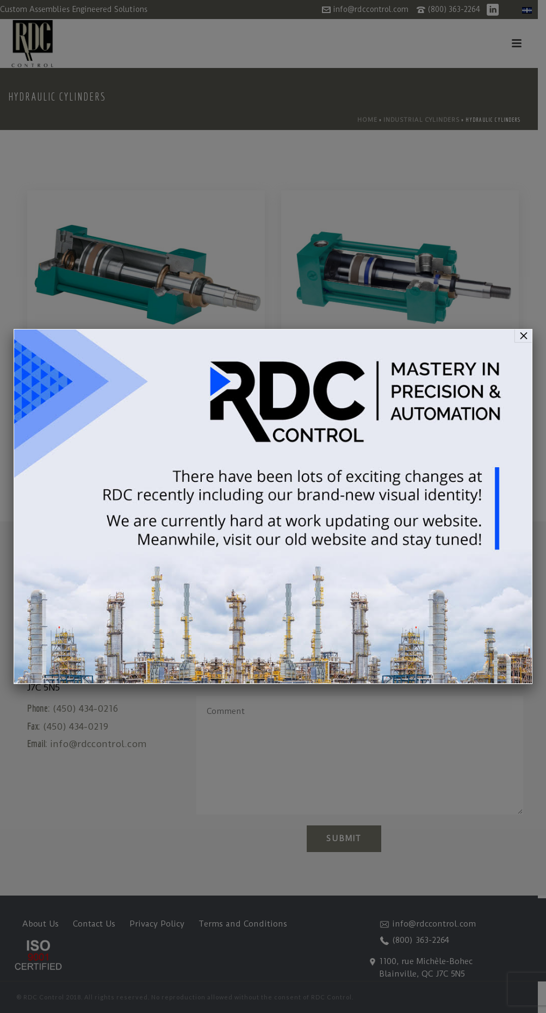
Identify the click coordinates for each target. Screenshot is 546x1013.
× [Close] (524, 335)
